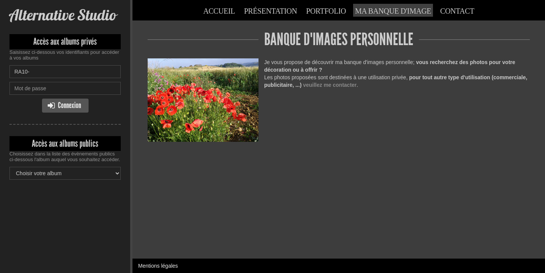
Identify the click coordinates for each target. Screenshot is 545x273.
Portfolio (326, 11)
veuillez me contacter (330, 85)
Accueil (219, 11)
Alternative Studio (62, 15)
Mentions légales (158, 266)
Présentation (270, 11)
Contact (457, 11)
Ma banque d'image (393, 11)
